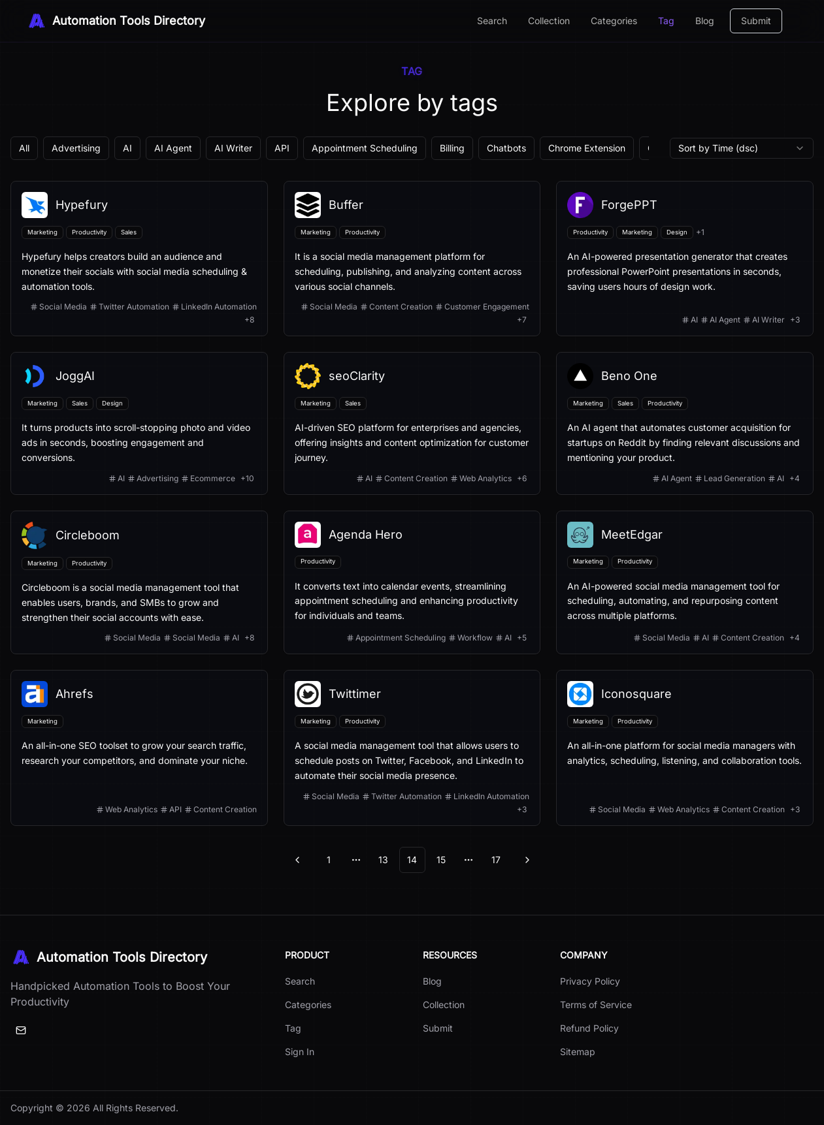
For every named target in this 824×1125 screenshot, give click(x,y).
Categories (614, 20)
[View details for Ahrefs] (139, 748)
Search (492, 20)
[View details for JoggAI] (139, 423)
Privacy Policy (590, 981)
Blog (704, 20)
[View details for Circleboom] (139, 582)
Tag (666, 20)
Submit (756, 20)
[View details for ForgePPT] (685, 259)
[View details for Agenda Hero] (412, 582)
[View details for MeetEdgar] (685, 582)
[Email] (20, 1030)
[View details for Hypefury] (139, 259)
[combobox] (742, 148)
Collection (549, 20)
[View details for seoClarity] (412, 423)
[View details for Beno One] (685, 423)
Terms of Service (596, 1004)
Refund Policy (589, 1028)
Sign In (299, 1051)
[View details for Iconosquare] (685, 748)
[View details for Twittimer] (412, 748)
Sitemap (577, 1051)
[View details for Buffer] (412, 259)
